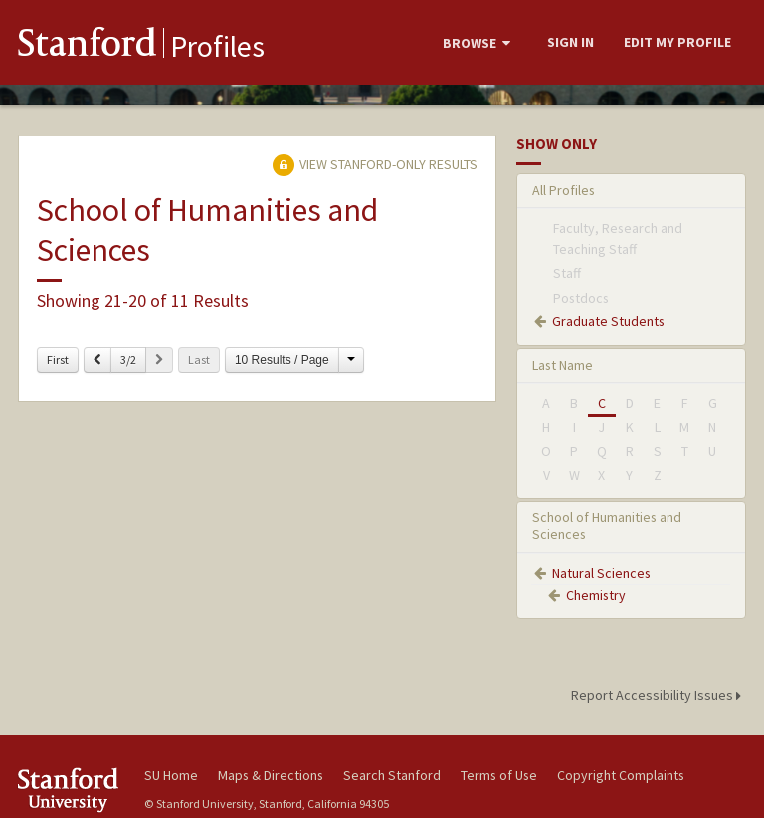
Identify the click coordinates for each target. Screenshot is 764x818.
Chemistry (596, 595)
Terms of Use (499, 775)
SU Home (171, 775)
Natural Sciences (601, 573)
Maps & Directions (270, 775)
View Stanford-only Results (375, 164)
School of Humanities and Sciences (606, 526)
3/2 (128, 359)
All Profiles (563, 190)
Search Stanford (392, 775)
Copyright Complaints (620, 775)
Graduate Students (608, 321)
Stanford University (69, 789)
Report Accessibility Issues (659, 695)
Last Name (562, 365)
